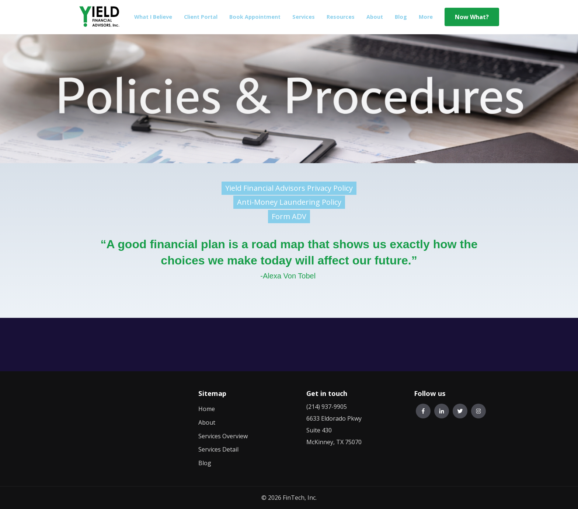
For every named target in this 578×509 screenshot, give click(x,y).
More (426, 16)
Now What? (472, 17)
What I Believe (153, 16)
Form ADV (289, 216)
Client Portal (200, 16)
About (374, 16)
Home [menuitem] (206, 409)
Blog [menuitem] (204, 463)
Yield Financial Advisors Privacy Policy (289, 188)
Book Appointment (255, 16)
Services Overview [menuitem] (223, 436)
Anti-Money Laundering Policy (289, 202)
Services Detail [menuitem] (218, 449)
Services (303, 16)
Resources (341, 16)
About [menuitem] (206, 422)
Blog (401, 16)
